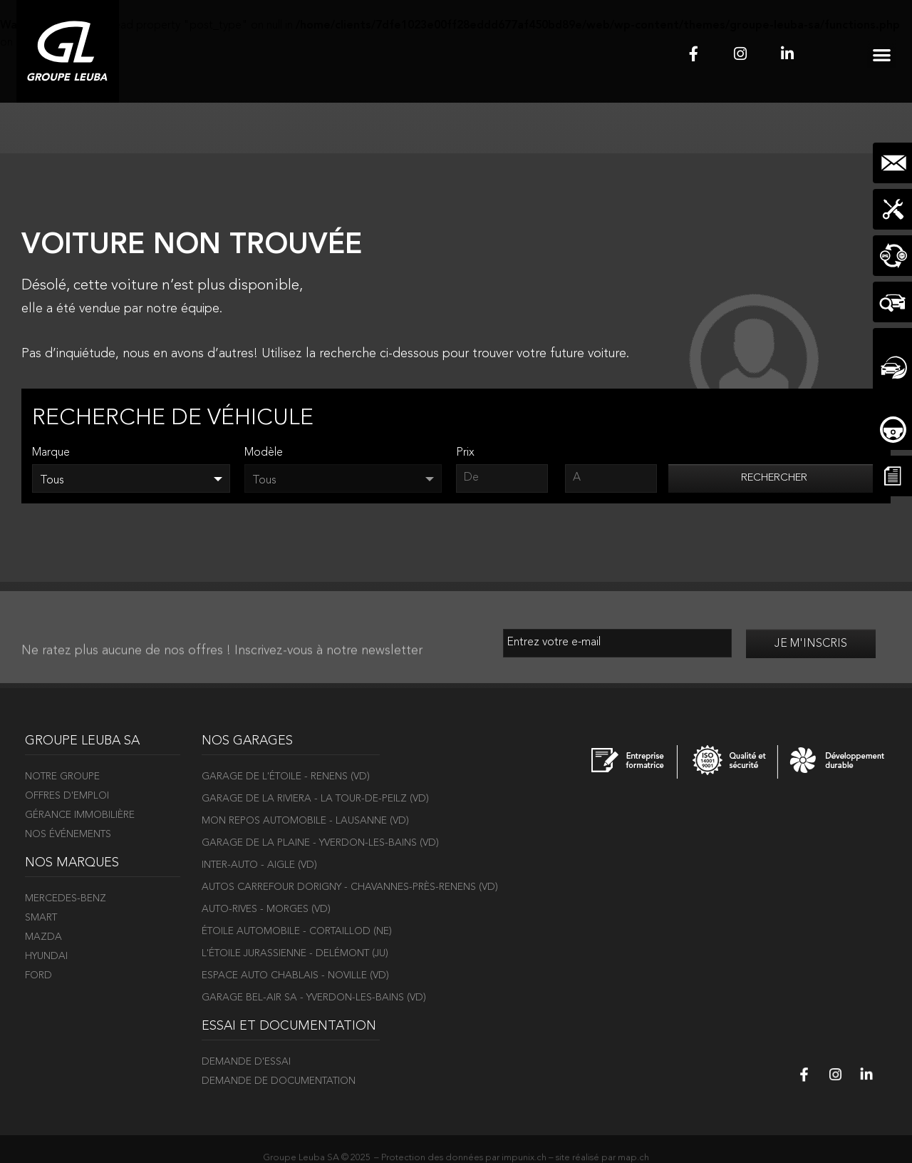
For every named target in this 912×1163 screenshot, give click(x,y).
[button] (881, 54)
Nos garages (247, 740)
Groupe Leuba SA (82, 740)
